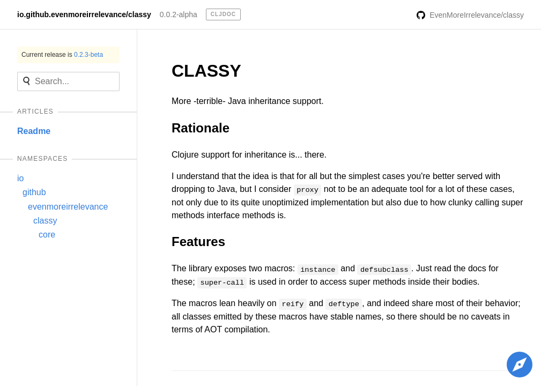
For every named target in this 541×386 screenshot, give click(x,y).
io (20, 178)
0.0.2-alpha (178, 14)
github (34, 192)
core (47, 234)
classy (45, 220)
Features (198, 241)
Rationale (200, 128)
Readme (33, 131)
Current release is (62, 54)
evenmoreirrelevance (68, 206)
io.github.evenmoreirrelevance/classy (84, 14)
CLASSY (206, 70)
